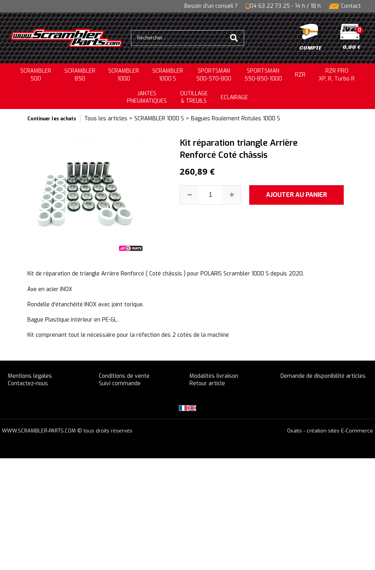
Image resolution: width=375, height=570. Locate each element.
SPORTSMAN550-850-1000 (263, 74)
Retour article (207, 383)
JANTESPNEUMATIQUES (147, 97)
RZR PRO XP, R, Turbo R (337, 74)
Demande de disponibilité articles (323, 376)
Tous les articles (105, 118)
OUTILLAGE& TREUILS (194, 97)
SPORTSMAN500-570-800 (213, 74)
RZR (300, 75)
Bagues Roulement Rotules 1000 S (235, 118)
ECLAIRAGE (234, 97)
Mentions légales (30, 376)
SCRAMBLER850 (79, 74)
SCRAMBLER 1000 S (167, 74)
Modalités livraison (213, 376)
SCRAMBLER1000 (123, 74)
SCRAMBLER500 (35, 74)
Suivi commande (120, 383)
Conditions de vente (124, 376)
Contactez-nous (28, 383)
